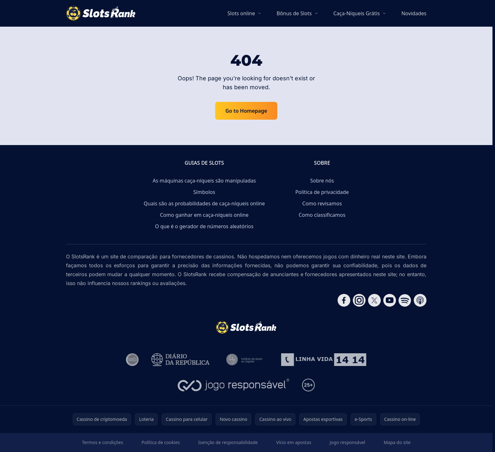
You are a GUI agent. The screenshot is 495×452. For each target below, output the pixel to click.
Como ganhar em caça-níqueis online (204, 214)
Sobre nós (322, 180)
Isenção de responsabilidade (228, 442)
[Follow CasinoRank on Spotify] (405, 300)
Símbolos (204, 192)
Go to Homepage (246, 110)
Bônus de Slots (294, 13)
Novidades (413, 13)
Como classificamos (322, 214)
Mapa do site (397, 442)
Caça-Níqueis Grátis (356, 13)
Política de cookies (161, 442)
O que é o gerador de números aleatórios (204, 226)
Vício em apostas (293, 442)
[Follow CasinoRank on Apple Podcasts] (420, 300)
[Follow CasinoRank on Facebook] (344, 300)
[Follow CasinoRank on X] (374, 300)
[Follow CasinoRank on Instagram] (359, 300)
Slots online (241, 13)
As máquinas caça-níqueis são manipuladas (204, 180)
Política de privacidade (322, 192)
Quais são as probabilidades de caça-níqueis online (204, 203)
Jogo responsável (347, 442)
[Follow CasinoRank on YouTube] (389, 300)
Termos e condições (102, 442)
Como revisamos (322, 203)
